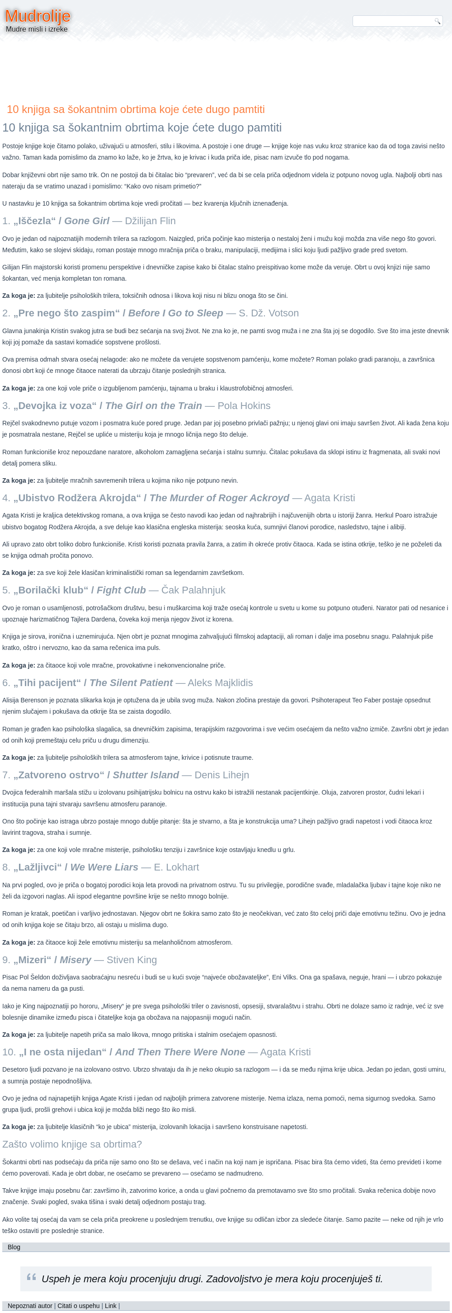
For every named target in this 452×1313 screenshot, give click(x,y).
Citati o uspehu (78, 1305)
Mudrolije (38, 16)
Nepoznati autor (30, 1305)
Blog (14, 1247)
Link (111, 1305)
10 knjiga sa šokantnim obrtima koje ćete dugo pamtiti (136, 109)
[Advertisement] (226, 70)
